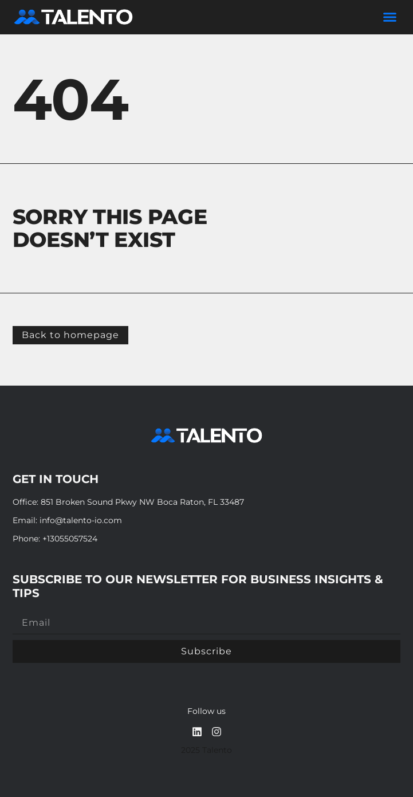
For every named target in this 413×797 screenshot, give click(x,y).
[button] (390, 17)
